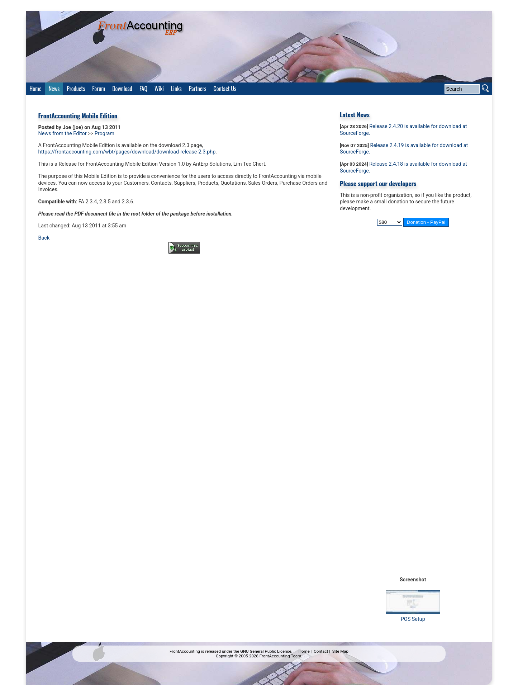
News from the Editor (62, 134)
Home (304, 651)
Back (44, 238)
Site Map (340, 651)
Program (104, 134)
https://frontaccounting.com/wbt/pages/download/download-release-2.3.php (127, 152)
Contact (321, 651)
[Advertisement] (184, 279)
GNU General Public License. (266, 651)
